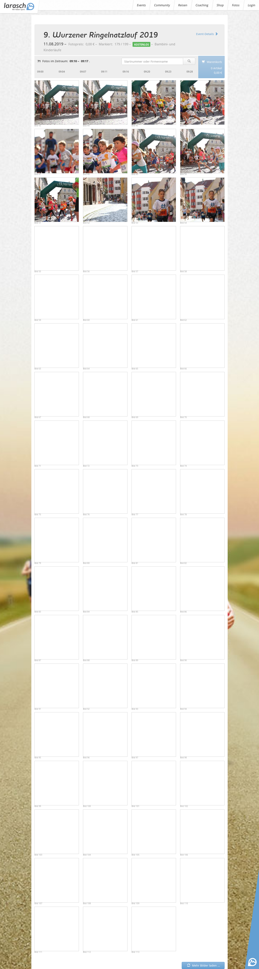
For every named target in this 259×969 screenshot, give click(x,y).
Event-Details (207, 34)
